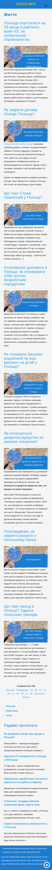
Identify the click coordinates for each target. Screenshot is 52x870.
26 (22, 693)
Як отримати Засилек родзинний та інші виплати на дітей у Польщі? (23, 360)
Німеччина (12, 711)
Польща (10, 706)
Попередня (22, 690)
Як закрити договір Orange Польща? (20, 112)
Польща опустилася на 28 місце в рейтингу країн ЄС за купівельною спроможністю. (24, 31)
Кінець (26, 697)
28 (31, 693)
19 (31, 690)
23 (8, 693)
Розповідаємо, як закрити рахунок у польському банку (20, 535)
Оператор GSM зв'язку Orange (18, 144)
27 (27, 693)
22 (45, 690)
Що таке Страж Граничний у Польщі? (23, 195)
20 (36, 690)
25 (18, 693)
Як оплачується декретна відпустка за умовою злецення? (23, 437)
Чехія (9, 715)
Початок (10, 690)
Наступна (40, 693)
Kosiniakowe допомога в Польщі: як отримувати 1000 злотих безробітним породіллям (25, 275)
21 (40, 690)
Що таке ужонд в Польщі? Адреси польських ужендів (20, 610)
